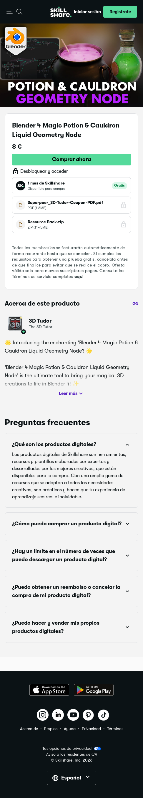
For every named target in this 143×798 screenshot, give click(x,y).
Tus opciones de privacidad (71, 748)
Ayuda (70, 728)
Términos (115, 728)
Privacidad (91, 728)
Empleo (51, 728)
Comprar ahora (71, 159)
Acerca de (29, 728)
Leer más (71, 393)
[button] (9, 12)
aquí (79, 276)
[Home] (61, 11)
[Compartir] (135, 303)
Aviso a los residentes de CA (71, 754)
